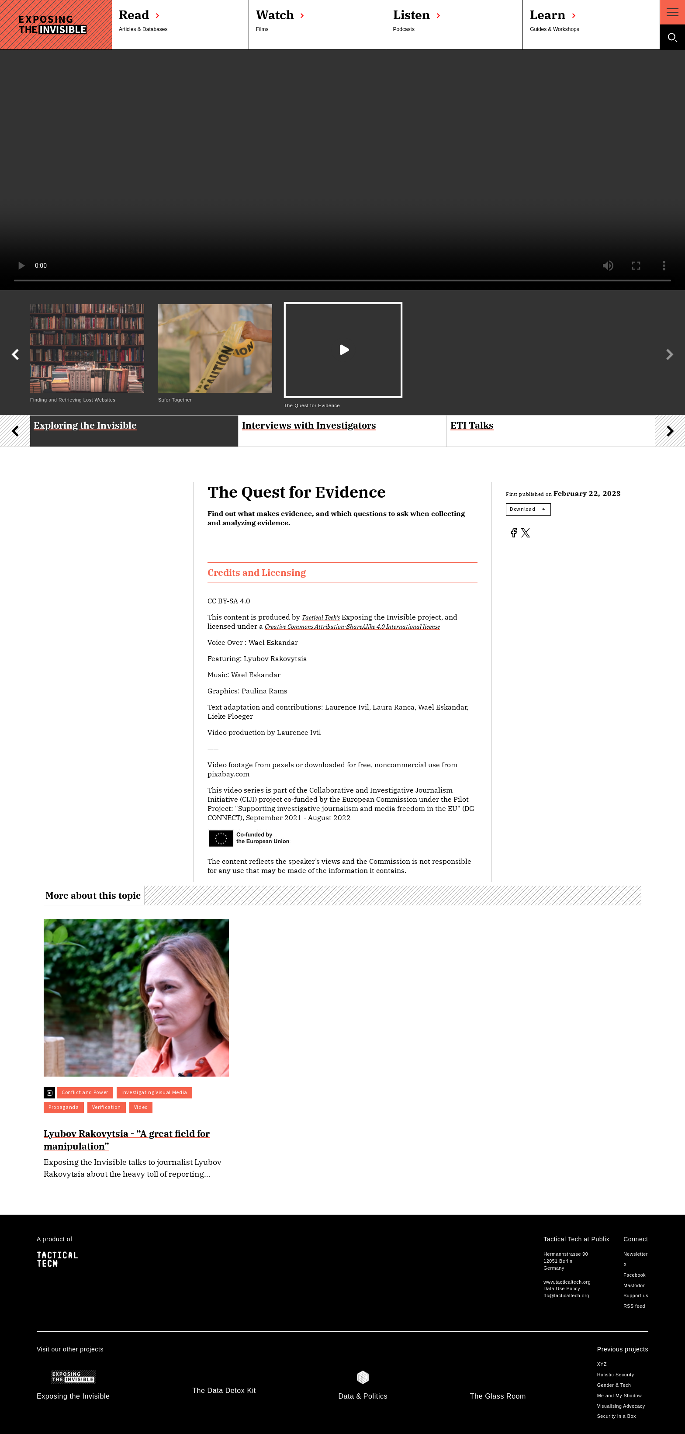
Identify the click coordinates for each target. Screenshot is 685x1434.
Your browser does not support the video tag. (342, 170)
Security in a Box (616, 1416)
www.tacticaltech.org (567, 1282)
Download (527, 509)
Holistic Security (615, 1374)
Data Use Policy (561, 1288)
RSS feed (634, 1306)
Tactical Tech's (321, 617)
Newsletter (635, 1254)
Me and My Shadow (619, 1395)
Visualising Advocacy (621, 1406)
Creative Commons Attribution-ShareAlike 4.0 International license (352, 626)
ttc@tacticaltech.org (566, 1295)
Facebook (634, 1275)
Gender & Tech (614, 1385)
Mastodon (634, 1285)
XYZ (602, 1364)
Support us (635, 1295)
